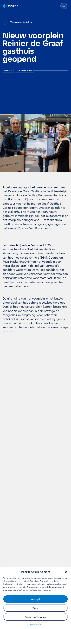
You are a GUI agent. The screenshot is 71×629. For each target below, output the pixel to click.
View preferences (35, 617)
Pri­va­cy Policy (35, 624)
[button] (66, 571)
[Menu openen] (65, 6)
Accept (35, 599)
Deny (35, 608)
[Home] (10, 6)
